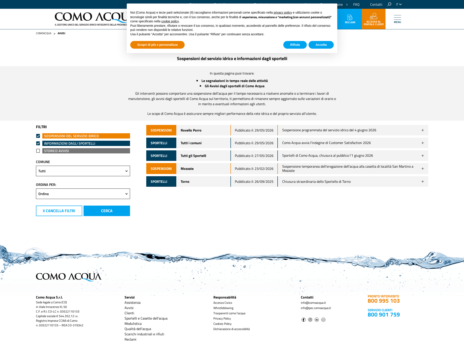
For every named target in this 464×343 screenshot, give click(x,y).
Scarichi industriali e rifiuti (144, 334)
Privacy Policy (222, 318)
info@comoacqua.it (313, 302)
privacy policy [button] (283, 12)
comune (43, 162)
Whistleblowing (223, 308)
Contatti (376, 4)
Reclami (350, 19)
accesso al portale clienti (374, 19)
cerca (106, 211)
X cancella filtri (59, 211)
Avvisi (129, 307)
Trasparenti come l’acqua (229, 313)
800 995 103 (384, 300)
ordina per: (46, 184)
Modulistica (133, 323)
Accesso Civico (222, 302)
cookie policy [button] (170, 21)
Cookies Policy (222, 323)
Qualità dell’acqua (138, 328)
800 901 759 (384, 314)
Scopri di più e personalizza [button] (157, 44)
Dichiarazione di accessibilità (231, 329)
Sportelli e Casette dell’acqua (146, 318)
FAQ (356, 4)
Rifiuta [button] (295, 44)
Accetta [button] (321, 44)
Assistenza (133, 302)
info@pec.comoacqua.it (316, 308)
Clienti (129, 313)
